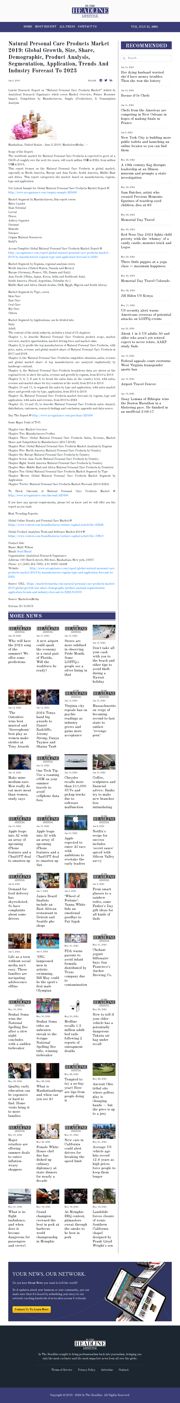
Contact (124, 1370)
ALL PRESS (67, 26)
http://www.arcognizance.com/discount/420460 (38, 495)
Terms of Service (61, 1370)
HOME (28, 26)
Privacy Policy (86, 1370)
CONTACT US (87, 26)
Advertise (107, 1370)
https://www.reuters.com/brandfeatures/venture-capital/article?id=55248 (55, 525)
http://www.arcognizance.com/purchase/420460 (62, 415)
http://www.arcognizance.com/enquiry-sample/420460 (42, 192)
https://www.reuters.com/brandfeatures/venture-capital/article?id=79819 (55, 536)
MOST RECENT (45, 26)
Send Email (24, 551)
